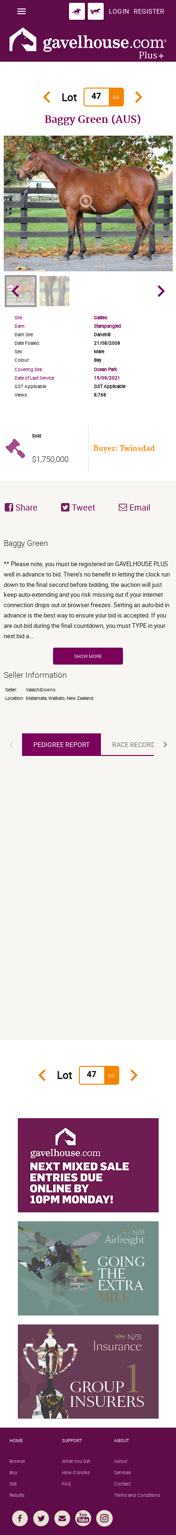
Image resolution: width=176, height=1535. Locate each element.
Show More (88, 656)
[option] (88, 203)
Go (116, 97)
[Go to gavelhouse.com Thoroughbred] (77, 11)
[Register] (149, 11)
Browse (17, 1461)
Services (122, 1472)
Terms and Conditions (137, 1495)
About (120, 1461)
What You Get (76, 1461)
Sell (12, 1483)
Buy (13, 1472)
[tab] (61, 744)
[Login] (119, 11)
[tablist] (88, 744)
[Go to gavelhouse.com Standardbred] (96, 11)
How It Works (76, 1472)
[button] (11, 744)
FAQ (66, 1483)
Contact (122, 1483)
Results (16, 1495)
